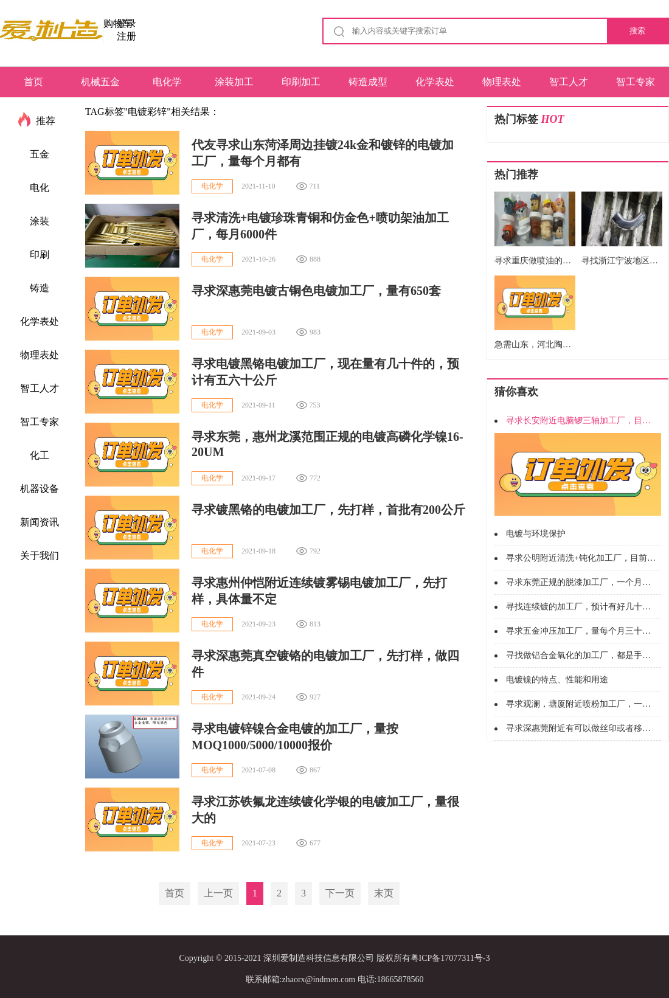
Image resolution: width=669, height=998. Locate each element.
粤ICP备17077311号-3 (450, 958)
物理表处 (501, 82)
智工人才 (568, 82)
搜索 (637, 30)
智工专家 (635, 82)
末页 (383, 893)
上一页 (218, 893)
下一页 (340, 893)
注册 (126, 36)
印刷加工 (301, 82)
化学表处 (434, 82)
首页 (33, 82)
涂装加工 (234, 82)
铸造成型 (367, 82)
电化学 (167, 82)
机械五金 (100, 82)
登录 (126, 23)
